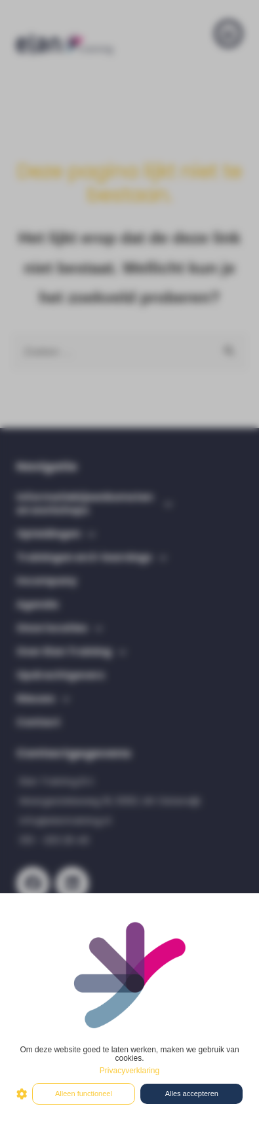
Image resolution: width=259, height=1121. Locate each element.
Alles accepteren (191, 1093)
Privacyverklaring (129, 1070)
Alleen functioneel (83, 1093)
